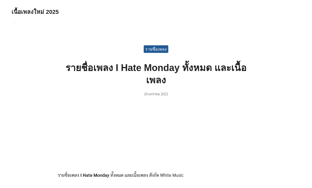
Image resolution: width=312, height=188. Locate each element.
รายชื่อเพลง (156, 49)
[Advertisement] (156, 136)
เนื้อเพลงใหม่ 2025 (37, 11)
